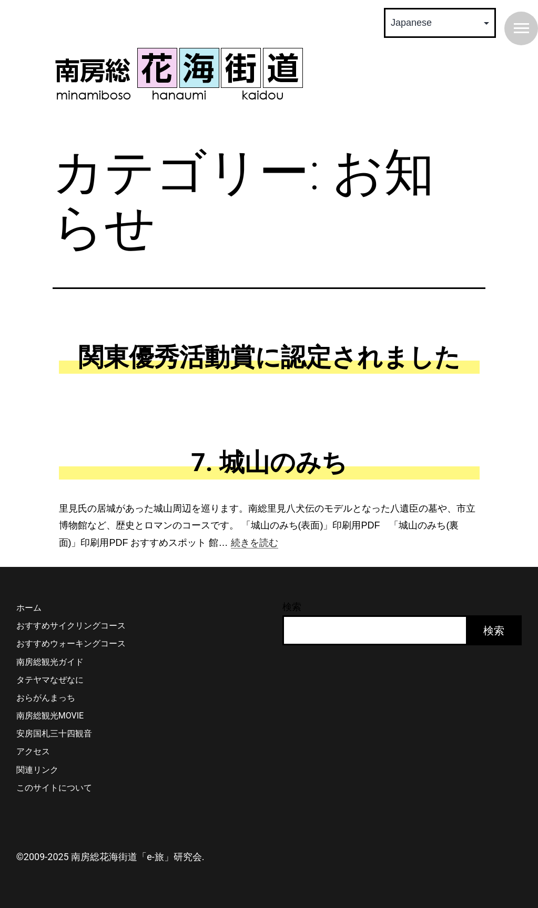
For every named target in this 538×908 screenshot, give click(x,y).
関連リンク (37, 770)
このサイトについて (54, 788)
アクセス (33, 751)
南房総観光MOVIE (50, 716)
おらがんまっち (45, 698)
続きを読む (254, 542)
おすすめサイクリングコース (71, 626)
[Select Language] (440, 23)
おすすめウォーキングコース (71, 643)
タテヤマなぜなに (50, 680)
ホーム (29, 608)
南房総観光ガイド (50, 662)
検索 (291, 606)
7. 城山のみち (269, 462)
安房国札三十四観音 (54, 734)
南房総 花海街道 (179, 73)
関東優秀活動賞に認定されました (269, 357)
